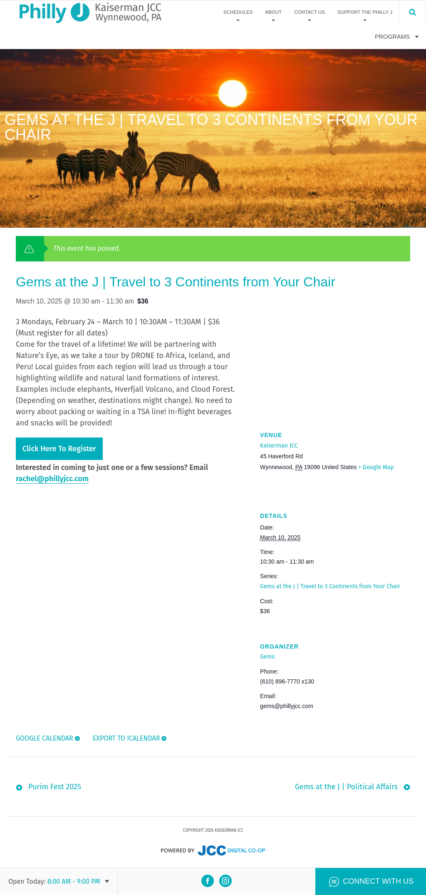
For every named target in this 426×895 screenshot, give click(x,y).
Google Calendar (44, 738)
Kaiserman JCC (278, 445)
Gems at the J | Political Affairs (346, 787)
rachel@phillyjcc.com (52, 478)
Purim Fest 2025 (54, 787)
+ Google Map (376, 467)
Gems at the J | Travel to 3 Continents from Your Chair (330, 586)
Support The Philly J (364, 12)
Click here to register (59, 448)
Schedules (238, 12)
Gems (267, 656)
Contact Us (309, 12)
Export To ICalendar (126, 738)
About (273, 12)
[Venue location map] (335, 360)
